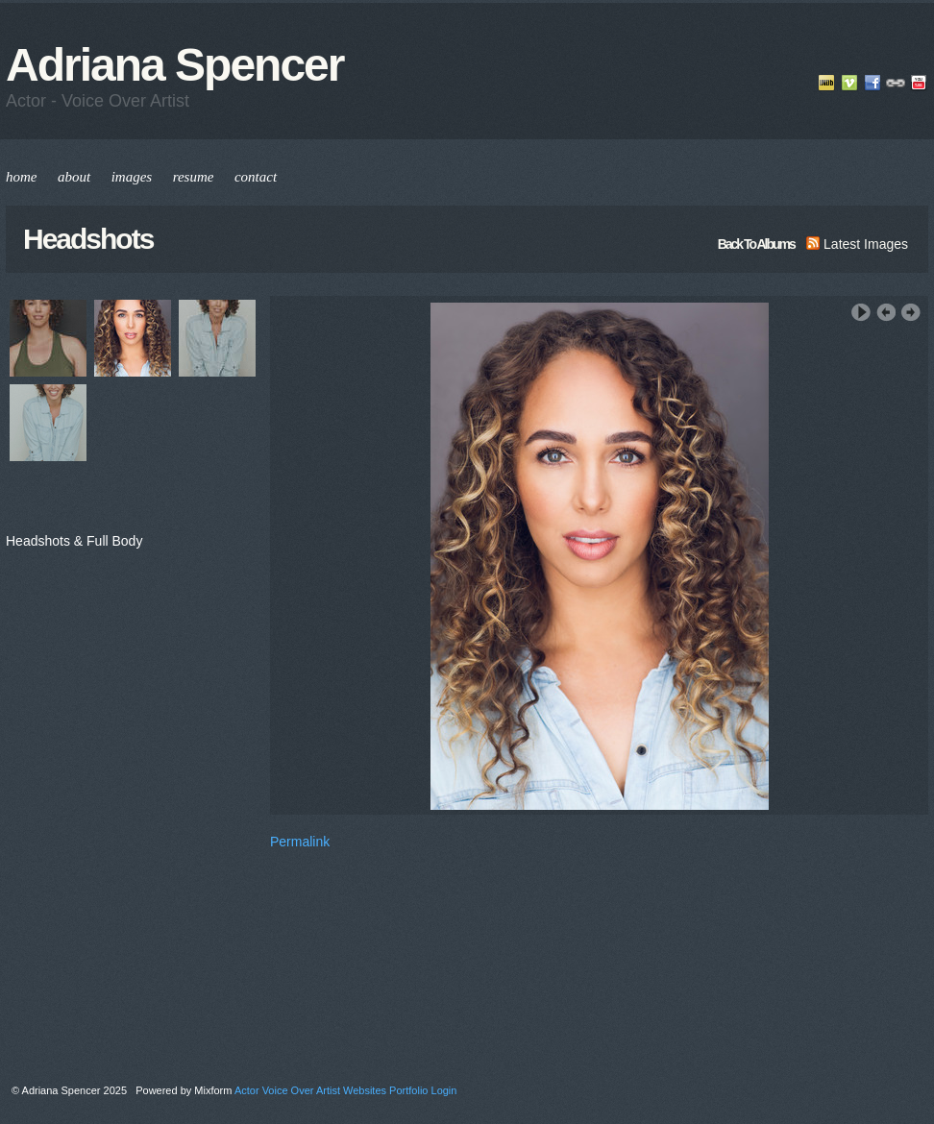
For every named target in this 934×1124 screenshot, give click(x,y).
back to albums (756, 244)
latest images (857, 244)
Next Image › (911, 313)
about (74, 176)
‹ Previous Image (886, 313)
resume (193, 176)
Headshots (88, 239)
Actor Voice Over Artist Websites (310, 1090)
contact (255, 176)
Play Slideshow (861, 313)
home (21, 176)
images (132, 176)
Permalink (300, 841)
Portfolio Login (422, 1090)
